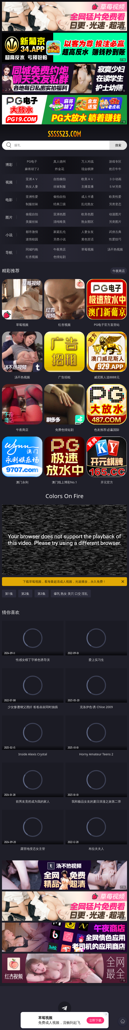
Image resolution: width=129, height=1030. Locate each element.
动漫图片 (115, 214)
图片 (9, 217)
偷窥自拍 (32, 214)
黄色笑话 (87, 239)
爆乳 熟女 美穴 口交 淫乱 (71, 593)
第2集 (25, 593)
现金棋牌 (87, 169)
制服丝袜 (32, 204)
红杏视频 (32, 257)
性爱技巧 (115, 239)
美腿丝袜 (32, 221)
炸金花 (59, 169)
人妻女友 (87, 232)
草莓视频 (87, 249)
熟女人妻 (32, 186)
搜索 (118, 145)
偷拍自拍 (59, 196)
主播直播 (87, 186)
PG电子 (32, 161)
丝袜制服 (59, 186)
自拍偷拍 (59, 179)
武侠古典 (115, 232)
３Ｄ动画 (115, 179)
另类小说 (59, 239)
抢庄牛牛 (115, 169)
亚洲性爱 (32, 196)
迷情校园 (32, 239)
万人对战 (87, 161)
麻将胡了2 (32, 169)
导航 (9, 252)
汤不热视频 (115, 249)
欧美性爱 (115, 196)
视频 (9, 182)
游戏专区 (115, 161)
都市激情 (32, 232)
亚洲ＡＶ (32, 179)
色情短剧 (59, 257)
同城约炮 (32, 249)
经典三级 (59, 204)
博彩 (9, 164)
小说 (9, 234)
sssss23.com (64, 134)
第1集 (9, 593)
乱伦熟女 (87, 204)
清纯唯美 (59, 221)
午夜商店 (59, 249)
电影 (9, 199)
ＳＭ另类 (115, 186)
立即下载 (95, 1020)
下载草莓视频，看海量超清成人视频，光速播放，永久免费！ (74, 581)
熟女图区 (87, 221)
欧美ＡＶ (87, 179)
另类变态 (115, 204)
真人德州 (59, 161)
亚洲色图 (59, 214)
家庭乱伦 (59, 232)
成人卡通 (87, 196)
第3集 (41, 593)
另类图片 (115, 221)
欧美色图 (87, 214)
